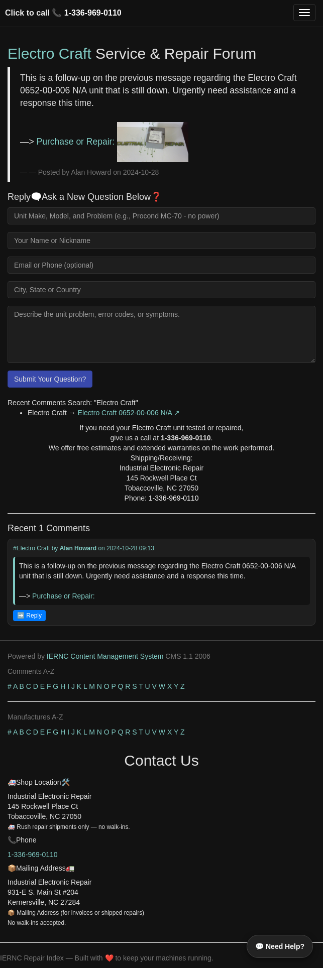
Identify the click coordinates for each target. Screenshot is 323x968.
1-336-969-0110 (93, 13)
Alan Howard (78, 548)
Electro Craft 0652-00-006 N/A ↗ (129, 413)
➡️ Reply (29, 615)
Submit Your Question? (50, 379)
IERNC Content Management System (105, 656)
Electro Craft (49, 53)
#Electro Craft (31, 548)
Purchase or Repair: (113, 142)
